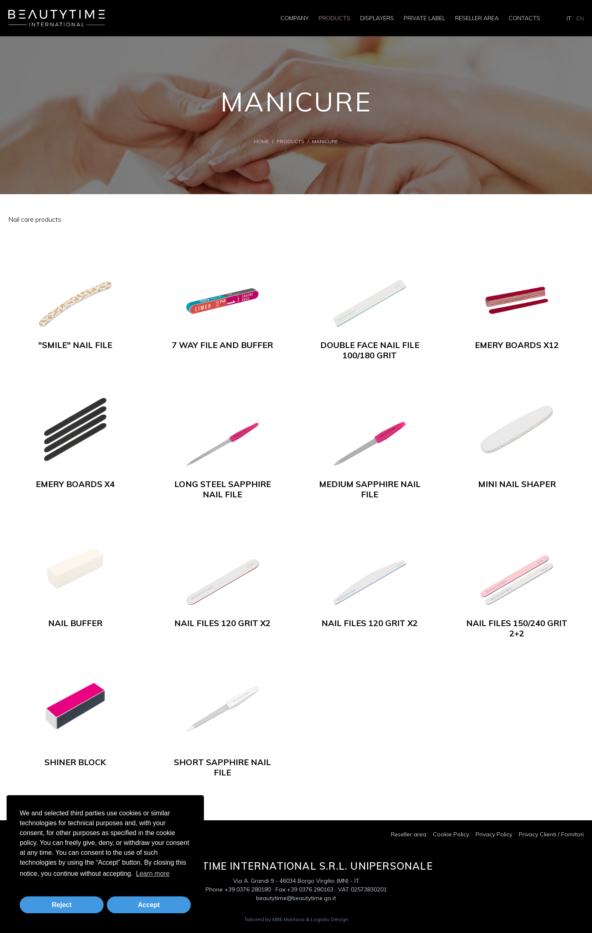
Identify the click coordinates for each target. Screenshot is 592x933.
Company (294, 18)
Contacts (524, 18)
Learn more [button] (152, 873)
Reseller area (477, 18)
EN (580, 18)
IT (569, 18)
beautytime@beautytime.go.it (296, 898)
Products (334, 18)
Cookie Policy (451, 834)
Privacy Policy (494, 834)
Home (261, 141)
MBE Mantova (288, 919)
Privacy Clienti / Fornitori (551, 834)
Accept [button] (149, 904)
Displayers (377, 18)
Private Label (424, 18)
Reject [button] (62, 904)
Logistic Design (329, 919)
